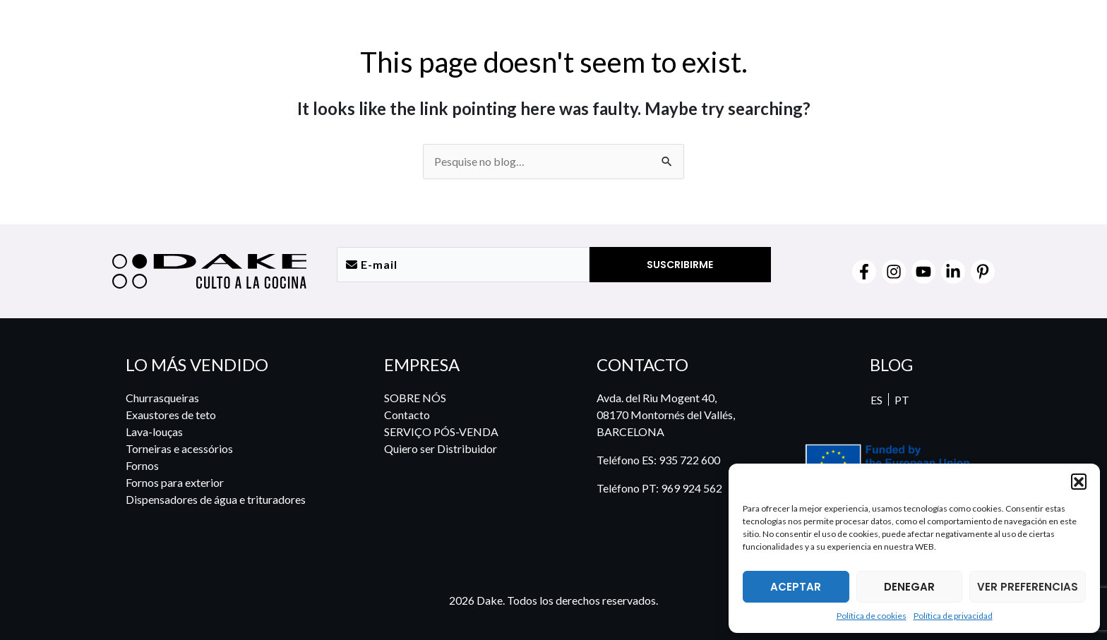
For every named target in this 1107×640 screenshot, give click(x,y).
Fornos (142, 465)
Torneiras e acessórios (179, 448)
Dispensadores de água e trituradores (216, 499)
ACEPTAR (795, 586)
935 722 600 (689, 459)
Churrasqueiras (162, 397)
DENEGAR (909, 586)
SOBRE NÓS (415, 397)
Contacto (407, 414)
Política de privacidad (953, 615)
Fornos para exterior (175, 482)
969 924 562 (691, 488)
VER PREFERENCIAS (1027, 586)
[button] (1079, 481)
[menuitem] (964, 33)
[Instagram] (894, 272)
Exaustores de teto (171, 414)
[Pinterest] (983, 272)
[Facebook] (864, 272)
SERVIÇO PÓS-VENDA (441, 431)
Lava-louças (154, 431)
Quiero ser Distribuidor (440, 448)
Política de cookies (871, 615)
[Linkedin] (953, 272)
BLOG (891, 364)
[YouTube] (923, 272)
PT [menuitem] (901, 399)
